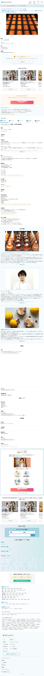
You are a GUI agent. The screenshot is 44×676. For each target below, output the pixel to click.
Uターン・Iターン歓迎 (12, 626)
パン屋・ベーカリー (37, 613)
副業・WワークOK (18, 626)
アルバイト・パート (11, 608)
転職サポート (12, 639)
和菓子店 (8, 614)
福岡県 (7, 599)
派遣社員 (16, 608)
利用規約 (2, 667)
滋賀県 (11, 588)
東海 (2, 591)
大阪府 (5, 588)
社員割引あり (13, 624)
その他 (15, 614)
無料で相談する (22, 102)
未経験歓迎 (15, 625)
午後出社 (34, 620)
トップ (4, 639)
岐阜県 (11, 591)
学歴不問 (29, 625)
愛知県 (5, 591)
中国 (2, 596)
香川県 (8, 597)
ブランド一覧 (5, 648)
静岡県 (8, 591)
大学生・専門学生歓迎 (25, 626)
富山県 (11, 594)
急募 (12, 625)
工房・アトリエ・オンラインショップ (23, 613)
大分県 (19, 599)
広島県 (5, 596)
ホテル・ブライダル (14, 613)
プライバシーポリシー (5, 669)
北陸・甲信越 (3, 594)
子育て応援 (3, 619)
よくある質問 (3, 662)
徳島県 (11, 597)
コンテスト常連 (38, 619)
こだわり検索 (5, 644)
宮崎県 (22, 599)
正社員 (3, 608)
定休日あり (13, 620)
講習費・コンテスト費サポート (6, 624)
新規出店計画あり (23, 619)
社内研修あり (8, 625)
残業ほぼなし (38, 620)
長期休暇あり (16, 629)
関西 (2, 588)
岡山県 (8, 596)
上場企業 (3, 620)
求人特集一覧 (5, 646)
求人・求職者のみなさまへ (5, 671)
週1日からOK (18, 621)
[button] (5, 25)
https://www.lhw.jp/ (4, 444)
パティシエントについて (5, 658)
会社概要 (2, 660)
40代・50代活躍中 (36, 626)
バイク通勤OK (33, 624)
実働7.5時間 (18, 620)
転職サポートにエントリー (22, 489)
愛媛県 (5, 597)
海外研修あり (4, 625)
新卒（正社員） (20, 608)
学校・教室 (12, 614)
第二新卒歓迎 (20, 625)
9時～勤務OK (38, 621)
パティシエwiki (12, 646)
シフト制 (8, 621)
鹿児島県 (25, 599)
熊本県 (16, 599)
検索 (33, 535)
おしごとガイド (12, 644)
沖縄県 (28, 599)
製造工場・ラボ (4, 614)
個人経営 (18, 619)
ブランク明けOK (31, 626)
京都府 (14, 588)
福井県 (16, 594)
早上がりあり (4, 621)
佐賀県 (10, 599)
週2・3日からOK (24, 621)
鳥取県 (14, 596)
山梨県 (19, 594)
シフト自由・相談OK (13, 621)
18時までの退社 (29, 620)
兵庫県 (8, 588)
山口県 (17, 596)
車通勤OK (28, 624)
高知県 (14, 597)
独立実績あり (32, 619)
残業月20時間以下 (23, 620)
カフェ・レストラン (31, 613)
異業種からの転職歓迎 (5, 626)
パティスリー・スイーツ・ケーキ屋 (6, 613)
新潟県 (8, 594)
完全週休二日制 (21, 629)
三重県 (14, 591)
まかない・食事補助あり (19, 624)
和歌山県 (20, 588)
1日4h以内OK (34, 621)
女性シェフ (28, 619)
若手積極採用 (25, 625)
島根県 (11, 596)
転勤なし (24, 624)
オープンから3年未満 (8, 620)
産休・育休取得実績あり (5, 629)
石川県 (13, 594)
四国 (2, 597)
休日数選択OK (11, 629)
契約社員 (6, 608)
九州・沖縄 (3, 599)
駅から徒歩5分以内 (8, 619)
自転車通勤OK (38, 624)
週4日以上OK (29, 621)
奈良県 (17, 588)
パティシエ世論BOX (13, 648)
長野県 (22, 594)
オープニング (14, 619)
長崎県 (13, 599)
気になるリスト (5, 651)
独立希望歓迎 (33, 625)
